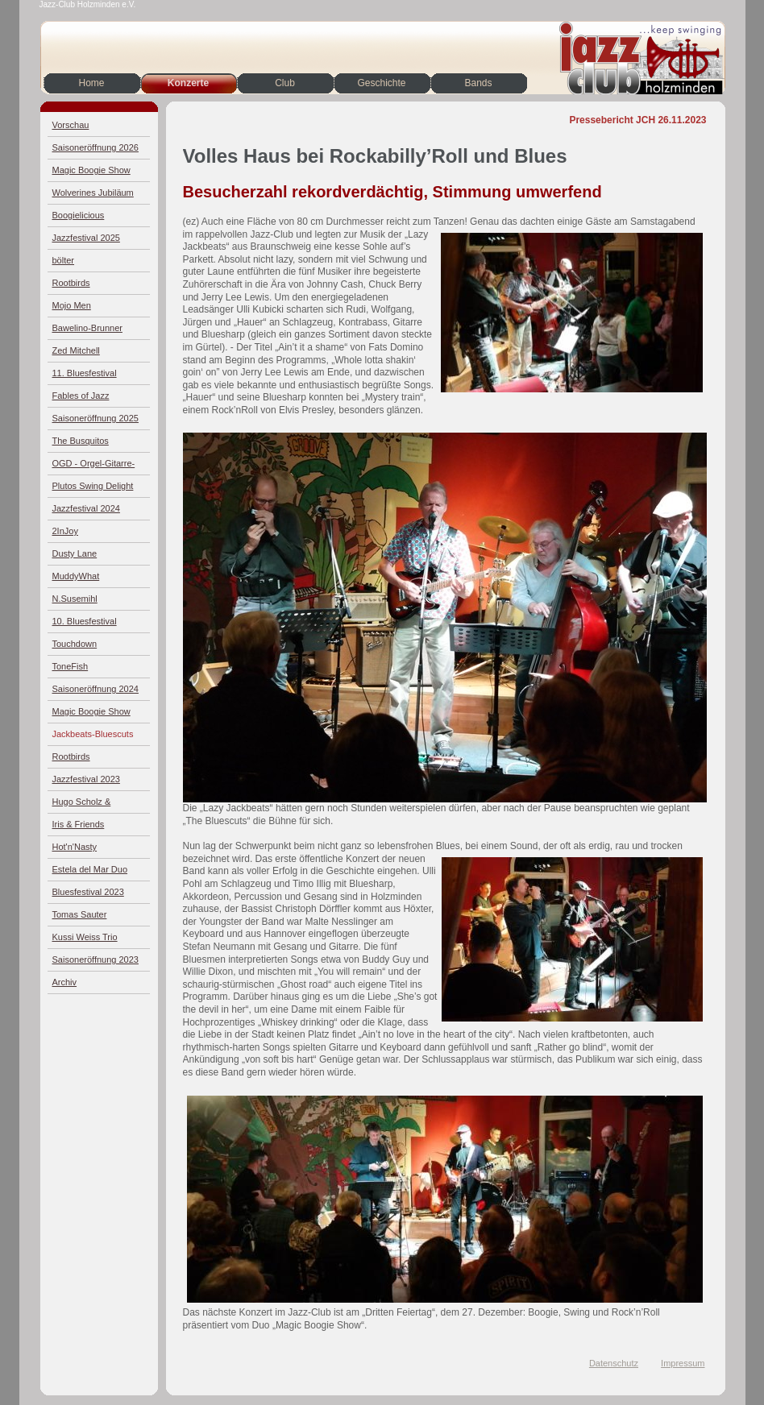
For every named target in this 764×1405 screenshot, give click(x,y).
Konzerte (188, 83)
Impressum (682, 1363)
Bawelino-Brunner (87, 328)
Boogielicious (78, 215)
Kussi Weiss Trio (85, 937)
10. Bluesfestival (84, 621)
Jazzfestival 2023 (86, 779)
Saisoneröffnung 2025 (95, 418)
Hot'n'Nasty (75, 847)
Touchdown (75, 644)
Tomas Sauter (79, 914)
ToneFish (70, 666)
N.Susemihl (75, 598)
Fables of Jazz (81, 395)
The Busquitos (80, 441)
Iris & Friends (78, 824)
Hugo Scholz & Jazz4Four (81, 805)
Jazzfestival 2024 (86, 508)
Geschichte (381, 83)
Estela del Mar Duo (90, 869)
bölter (63, 260)
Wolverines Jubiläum (93, 192)
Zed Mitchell (76, 350)
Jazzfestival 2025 (86, 237)
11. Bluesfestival (84, 373)
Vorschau (70, 125)
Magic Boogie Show (91, 170)
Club (285, 83)
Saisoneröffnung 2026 (95, 147)
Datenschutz (613, 1363)
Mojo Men (71, 305)
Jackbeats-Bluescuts (93, 734)
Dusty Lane (75, 553)
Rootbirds (71, 283)
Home (91, 83)
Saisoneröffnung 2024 (95, 689)
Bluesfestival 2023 (88, 892)
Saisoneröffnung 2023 (95, 959)
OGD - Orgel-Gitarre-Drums (93, 466)
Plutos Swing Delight (93, 486)
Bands (478, 83)
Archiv (64, 982)
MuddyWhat (76, 576)
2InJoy (65, 531)
